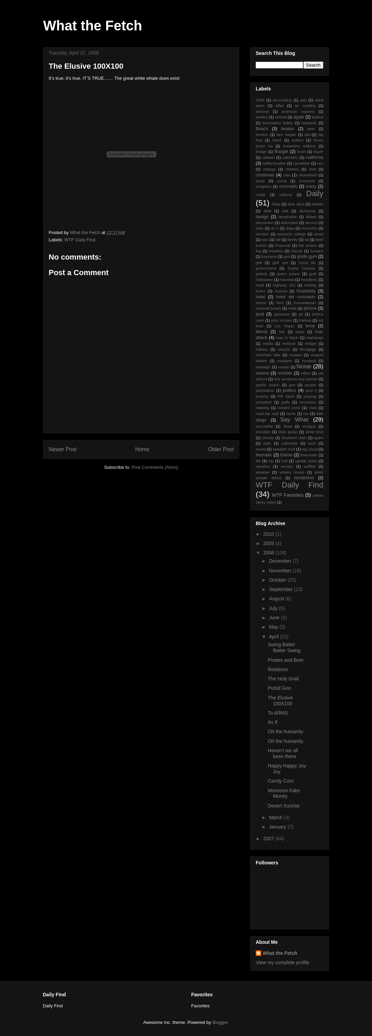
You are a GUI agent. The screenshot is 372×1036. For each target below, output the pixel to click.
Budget (281, 151)
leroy (310, 325)
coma (281, 181)
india (292, 308)
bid (307, 135)
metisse (289, 343)
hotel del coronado (295, 296)
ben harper (286, 135)
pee (292, 385)
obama (262, 373)
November (280, 570)
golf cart (280, 263)
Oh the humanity (285, 731)
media (268, 343)
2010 (269, 534)
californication (274, 163)
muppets (284, 361)
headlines (309, 280)
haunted (287, 280)
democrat (307, 211)
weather (263, 472)
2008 (269, 552)
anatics (262, 117)
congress (263, 186)
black (277, 140)
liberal (261, 331)
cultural (286, 195)
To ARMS (278, 713)
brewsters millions (299, 146)
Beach (262, 128)
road (312, 408)
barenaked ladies (278, 123)
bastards (309, 123)
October (278, 580)
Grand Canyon (301, 268)
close (260, 181)
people (310, 385)
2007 (269, 838)
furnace (317, 251)
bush (301, 151)
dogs (290, 228)
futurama (269, 256)
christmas (265, 175)
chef (312, 169)
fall (278, 240)
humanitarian (305, 303)
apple (298, 117)
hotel (260, 296)
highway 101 (284, 285)
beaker (287, 128)
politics (289, 390)
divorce (311, 223)
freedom (276, 251)
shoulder (263, 432)
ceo (320, 163)
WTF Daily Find (80, 239)
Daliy (276, 204)
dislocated (289, 223)
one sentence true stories (295, 379)
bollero (298, 140)
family (292, 240)
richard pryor (289, 408)
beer (311, 129)
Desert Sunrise (284, 806)
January (278, 827)
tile (258, 461)
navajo (284, 367)
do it (274, 228)
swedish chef (284, 449)
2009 (269, 543)
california (314, 157)
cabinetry (290, 157)
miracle (284, 349)
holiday (310, 285)
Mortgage (308, 349)
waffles (310, 466)
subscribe (289, 443)
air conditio (305, 106)
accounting (282, 100)
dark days (295, 204)
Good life (307, 263)
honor (261, 291)
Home (142, 449)
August (277, 598)
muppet (295, 355)
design (262, 216)
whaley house (291, 472)
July (274, 608)
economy (309, 228)
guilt (312, 274)
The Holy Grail (283, 678)
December (280, 561)
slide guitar (288, 432)
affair (279, 106)
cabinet (268, 157)
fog (258, 251)
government (266, 268)
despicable (287, 217)
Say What (294, 419)
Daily (314, 193)
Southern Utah (293, 438)
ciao (287, 175)
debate (317, 204)
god (287, 256)
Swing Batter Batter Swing (284, 647)
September (281, 589)
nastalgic (263, 367)
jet (301, 314)
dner (259, 228)
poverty (262, 396)
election (262, 234)
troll (284, 461)
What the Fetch (92, 25)
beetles (262, 135)
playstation (265, 390)
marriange (314, 338)
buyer (318, 151)
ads (303, 100)
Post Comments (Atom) (154, 467)
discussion (265, 223)
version (287, 466)
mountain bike (268, 355)
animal (280, 117)
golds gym (307, 256)
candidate (301, 163)
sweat (261, 449)
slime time (314, 432)
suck (312, 443)
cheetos (292, 169)
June (275, 617)
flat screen (307, 245)
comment (307, 181)
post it (310, 390)
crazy (311, 186)
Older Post (221, 449)
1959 (260, 100)
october (285, 373)
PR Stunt (286, 396)
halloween (264, 280)
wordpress (304, 477)
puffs (286, 402)
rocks (291, 414)
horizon (281, 291)
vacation (263, 466)
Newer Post (63, 449)
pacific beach (268, 385)
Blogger (219, 1022)
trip (271, 461)
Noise (303, 366)
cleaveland (307, 175)
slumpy (268, 438)
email (318, 234)
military (262, 349)
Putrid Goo (279, 688)
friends (297, 251)
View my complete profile (282, 962)
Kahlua (305, 320)
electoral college (291, 234)
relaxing (262, 408)
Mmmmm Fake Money (284, 793)
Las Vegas (284, 326)
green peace (288, 274)
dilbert (311, 217)
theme (286, 455)
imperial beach (268, 308)
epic (265, 240)
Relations (278, 669)
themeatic (309, 455)
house (261, 303)
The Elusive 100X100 (280, 700)
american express (298, 111)
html (280, 303)
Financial (283, 245)
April (274, 636)
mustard (309, 361)
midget (310, 343)
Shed (287, 426)
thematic (264, 455)
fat (307, 240)
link (282, 332)
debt (267, 211)
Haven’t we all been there (283, 753)
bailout (317, 117)
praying (310, 396)
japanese (282, 314)
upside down (306, 461)
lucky (299, 332)
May (274, 627)
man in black (287, 338)
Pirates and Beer (286, 660)
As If (272, 722)
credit (260, 195)
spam (318, 438)
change (269, 169)
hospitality (306, 291)
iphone (310, 308)
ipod (260, 314)
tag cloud (309, 449)
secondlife (264, 426)
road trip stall (267, 414)
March (276, 817)
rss (306, 414)
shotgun (309, 426)
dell (285, 211)
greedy (261, 274)
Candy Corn (281, 781)
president (264, 402)
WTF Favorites (288, 495)
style (267, 443)
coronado (288, 186)
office (306, 373)
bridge (261, 151)
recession (308, 402)
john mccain (281, 320)
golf (259, 263)
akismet (262, 111)
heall (260, 285)
